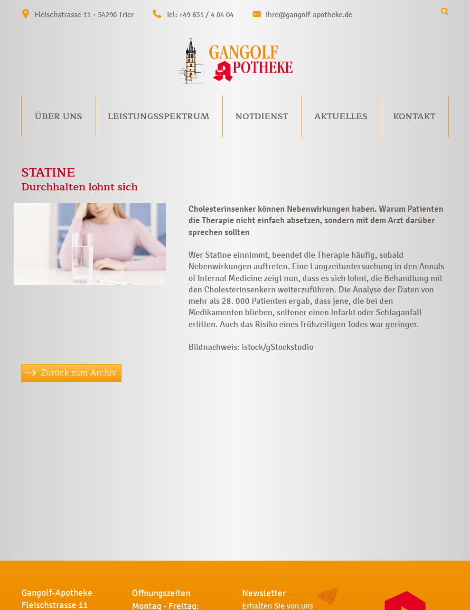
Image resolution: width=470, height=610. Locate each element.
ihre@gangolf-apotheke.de (309, 14)
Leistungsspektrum (158, 116)
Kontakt (414, 116)
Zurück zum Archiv (78, 373)
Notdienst (261, 116)
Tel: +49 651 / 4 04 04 (200, 14)
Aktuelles (340, 116)
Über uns (58, 116)
